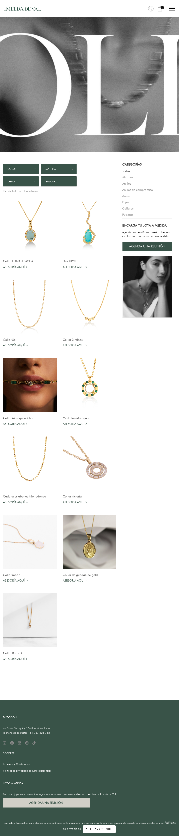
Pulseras (127, 215)
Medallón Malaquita (76, 418)
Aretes (126, 196)
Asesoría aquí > (15, 267)
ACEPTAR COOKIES (99, 829)
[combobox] (21, 169)
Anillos (126, 183)
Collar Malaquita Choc (18, 418)
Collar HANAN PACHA (18, 261)
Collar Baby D (12, 653)
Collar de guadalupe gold (80, 575)
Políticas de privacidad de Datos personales (27, 770)
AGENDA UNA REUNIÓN (147, 246)
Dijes (125, 202)
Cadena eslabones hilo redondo (24, 496)
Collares (127, 208)
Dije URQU (70, 261)
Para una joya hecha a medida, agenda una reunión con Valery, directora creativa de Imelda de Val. (60, 794)
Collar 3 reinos (73, 340)
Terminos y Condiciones (16, 764)
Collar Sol (9, 340)
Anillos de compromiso (137, 190)
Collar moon (11, 575)
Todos (126, 171)
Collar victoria (72, 496)
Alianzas (127, 177)
